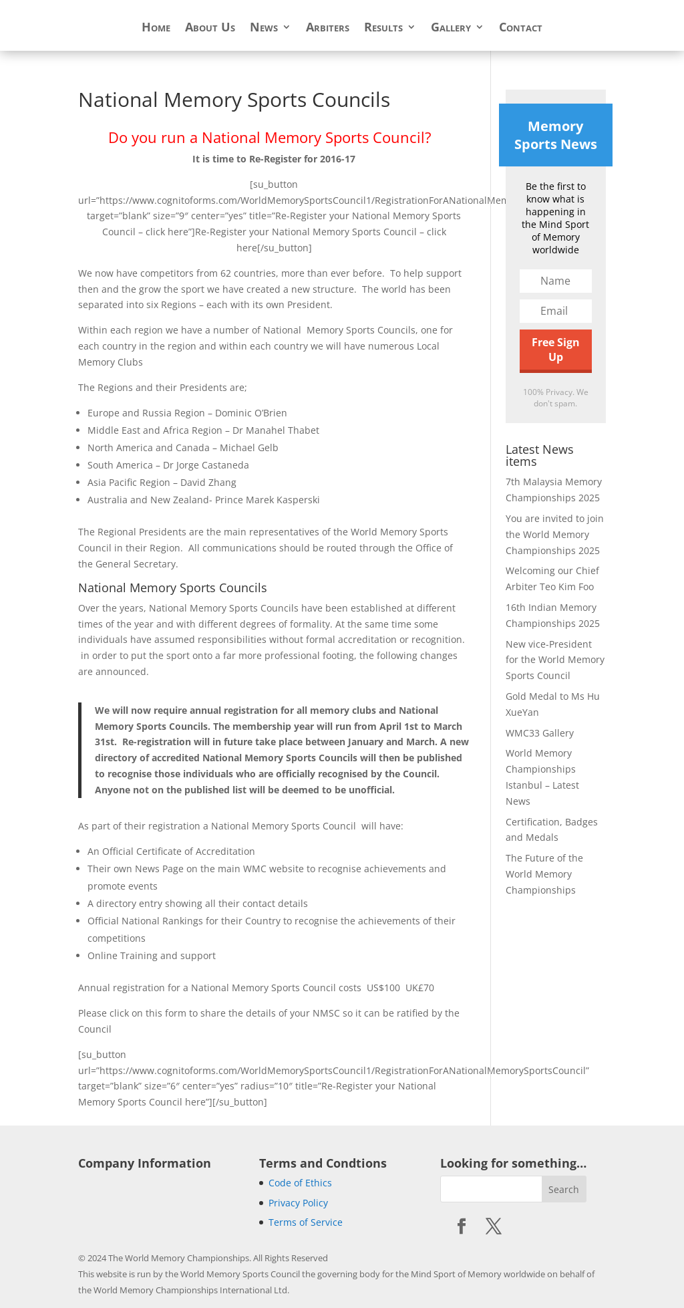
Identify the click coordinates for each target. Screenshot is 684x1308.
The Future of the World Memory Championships (544, 874)
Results (383, 28)
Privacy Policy (298, 1202)
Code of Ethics (300, 1182)
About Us (210, 28)
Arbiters (327, 28)
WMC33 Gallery (540, 733)
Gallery (451, 28)
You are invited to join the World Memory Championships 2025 (555, 534)
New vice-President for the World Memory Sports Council (555, 660)
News (264, 28)
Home (156, 28)
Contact (520, 28)
